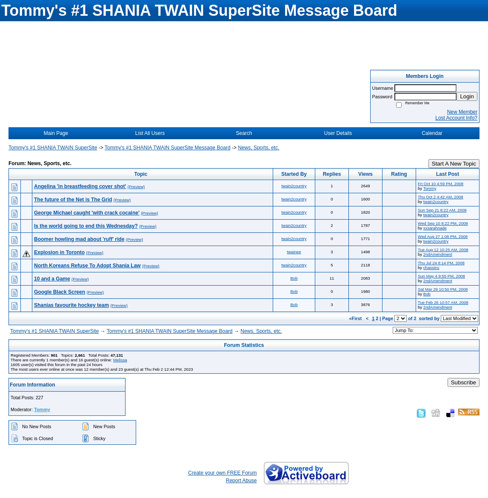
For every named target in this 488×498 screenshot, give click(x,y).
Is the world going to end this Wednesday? (86, 226)
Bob (293, 278)
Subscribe (463, 382)
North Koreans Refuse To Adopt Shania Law (87, 266)
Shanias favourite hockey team (71, 305)
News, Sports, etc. (258, 148)
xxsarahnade (435, 228)
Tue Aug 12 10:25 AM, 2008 (443, 249)
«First (356, 318)
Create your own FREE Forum (222, 473)
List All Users (150, 133)
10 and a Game (52, 279)
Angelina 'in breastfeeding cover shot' (80, 186)
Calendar (432, 133)
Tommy (430, 188)
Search (244, 133)
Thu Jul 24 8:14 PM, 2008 (441, 262)
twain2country (293, 185)
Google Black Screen (59, 292)
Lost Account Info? (456, 118)
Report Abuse (241, 481)
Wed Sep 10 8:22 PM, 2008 (443, 223)
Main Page (56, 133)
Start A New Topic (454, 163)
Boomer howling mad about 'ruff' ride (79, 239)
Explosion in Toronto (59, 252)
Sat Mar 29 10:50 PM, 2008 (443, 289)
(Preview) (136, 186)
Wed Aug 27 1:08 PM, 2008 (443, 236)
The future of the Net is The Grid (73, 200)
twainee (294, 251)
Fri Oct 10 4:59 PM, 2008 (440, 183)
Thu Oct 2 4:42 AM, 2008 (440, 197)
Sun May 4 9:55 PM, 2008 (441, 276)
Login (467, 96)
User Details (338, 133)
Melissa (120, 360)
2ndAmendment (437, 254)
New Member (462, 112)
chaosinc (431, 267)
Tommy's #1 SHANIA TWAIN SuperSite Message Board (168, 148)
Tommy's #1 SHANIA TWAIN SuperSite (53, 148)
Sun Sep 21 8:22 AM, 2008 (442, 210)
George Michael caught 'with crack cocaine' (87, 213)
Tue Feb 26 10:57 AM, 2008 (443, 302)
